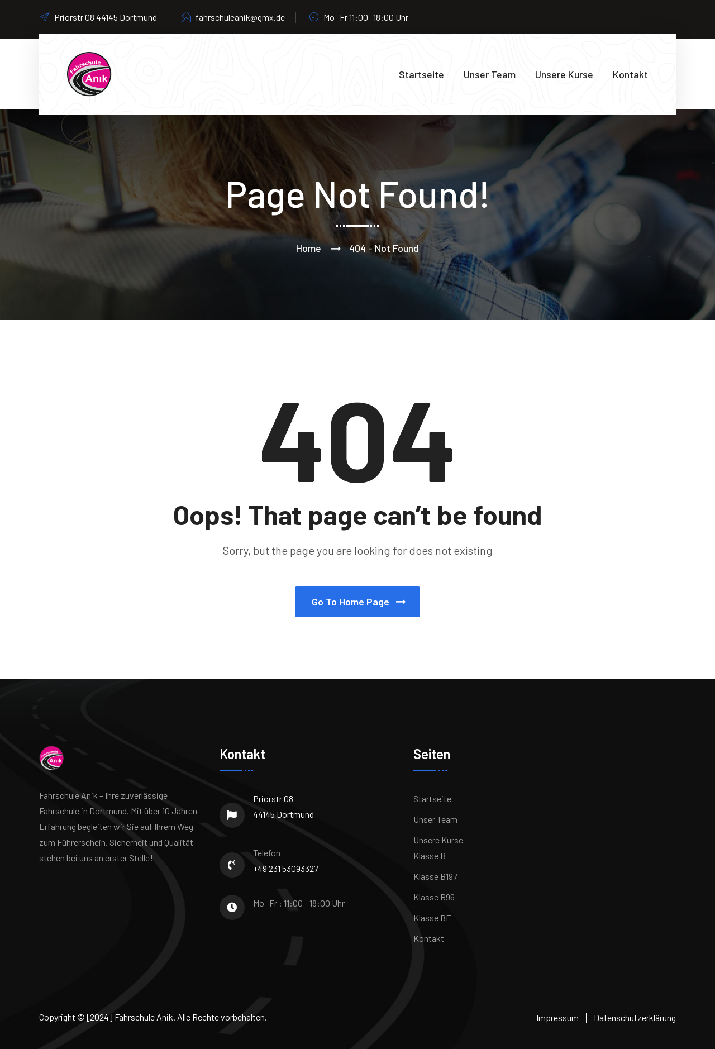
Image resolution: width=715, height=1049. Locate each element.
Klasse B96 (434, 896)
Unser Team (490, 74)
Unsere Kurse (564, 74)
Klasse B (429, 855)
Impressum (557, 1017)
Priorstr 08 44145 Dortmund (283, 806)
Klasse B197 (435, 876)
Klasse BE (432, 917)
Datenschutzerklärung (635, 1017)
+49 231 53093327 (285, 868)
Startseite (421, 74)
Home (308, 248)
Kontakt (630, 74)
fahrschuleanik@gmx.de (232, 17)
